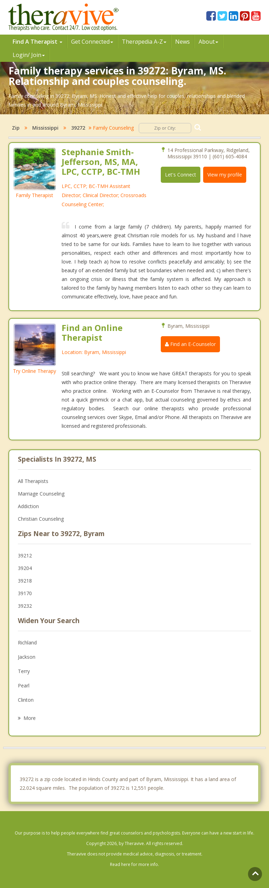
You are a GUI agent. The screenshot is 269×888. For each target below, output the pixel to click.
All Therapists (33, 481)
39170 (25, 593)
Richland (27, 642)
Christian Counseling (41, 518)
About (208, 41)
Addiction (28, 506)
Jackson (26, 657)
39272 (78, 127)
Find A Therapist (37, 41)
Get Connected (92, 41)
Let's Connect (180, 174)
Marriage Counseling (41, 493)
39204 (25, 568)
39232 (25, 605)
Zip (16, 127)
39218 (25, 580)
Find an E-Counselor (190, 344)
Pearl (23, 685)
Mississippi (45, 127)
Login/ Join (29, 55)
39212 (25, 555)
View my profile (224, 174)
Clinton (26, 699)
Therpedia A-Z (144, 41)
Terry (24, 671)
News (182, 41)
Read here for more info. (134, 864)
